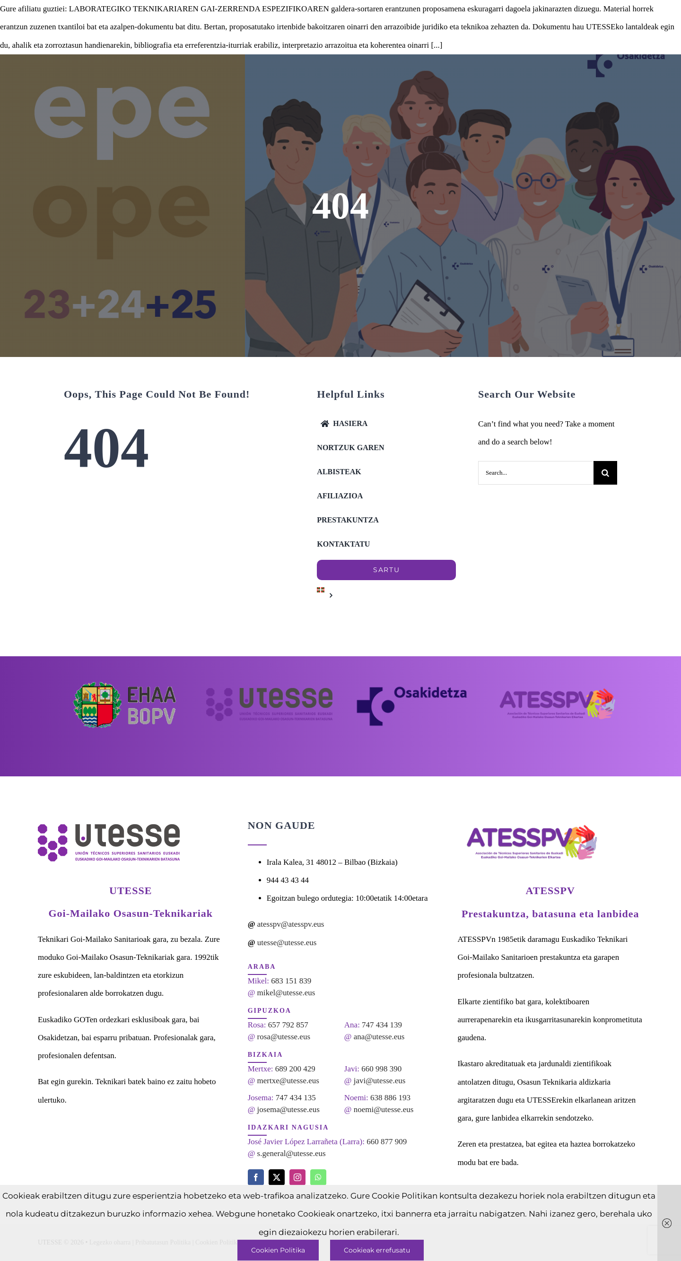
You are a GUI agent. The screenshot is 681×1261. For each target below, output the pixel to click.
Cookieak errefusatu (377, 1250)
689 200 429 (295, 1068)
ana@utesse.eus (379, 1036)
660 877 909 (387, 1141)
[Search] (605, 473)
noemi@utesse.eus (384, 1109)
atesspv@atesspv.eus (290, 924)
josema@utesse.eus (288, 1109)
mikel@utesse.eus (286, 992)
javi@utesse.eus (380, 1080)
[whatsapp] (318, 1177)
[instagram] (297, 1177)
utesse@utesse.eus (287, 942)
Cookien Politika (278, 1250)
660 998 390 (381, 1068)
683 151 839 (291, 980)
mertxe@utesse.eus (288, 1080)
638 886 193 (390, 1097)
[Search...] (536, 473)
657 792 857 (288, 1024)
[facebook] (256, 1177)
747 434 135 (296, 1097)
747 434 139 (382, 1024)
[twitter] (277, 1177)
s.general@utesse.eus (291, 1153)
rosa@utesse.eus (283, 1036)
